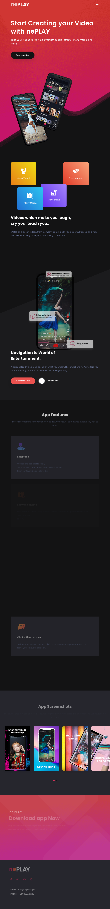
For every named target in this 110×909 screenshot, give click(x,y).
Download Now (22, 55)
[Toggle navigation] (97, 4)
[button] (54, 780)
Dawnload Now (23, 381)
